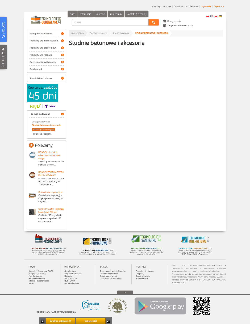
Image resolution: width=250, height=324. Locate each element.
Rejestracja (219, 6)
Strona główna (77, 33)
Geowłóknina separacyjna (50, 192)
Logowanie (206, 6)
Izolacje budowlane (121, 33)
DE (220, 16)
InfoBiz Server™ (189, 280)
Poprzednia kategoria (41, 134)
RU (216, 16)
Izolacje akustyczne (41, 122)
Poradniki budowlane (98, 33)
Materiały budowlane (161, 6)
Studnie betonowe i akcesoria (46, 125)
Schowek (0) (91, 321)
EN (211, 16)
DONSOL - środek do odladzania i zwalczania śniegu (49, 155)
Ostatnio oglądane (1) (60, 321)
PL (207, 16)
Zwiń (108, 321)
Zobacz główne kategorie (43, 130)
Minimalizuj (43, 321)
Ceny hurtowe (180, 6)
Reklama (194, 6)
